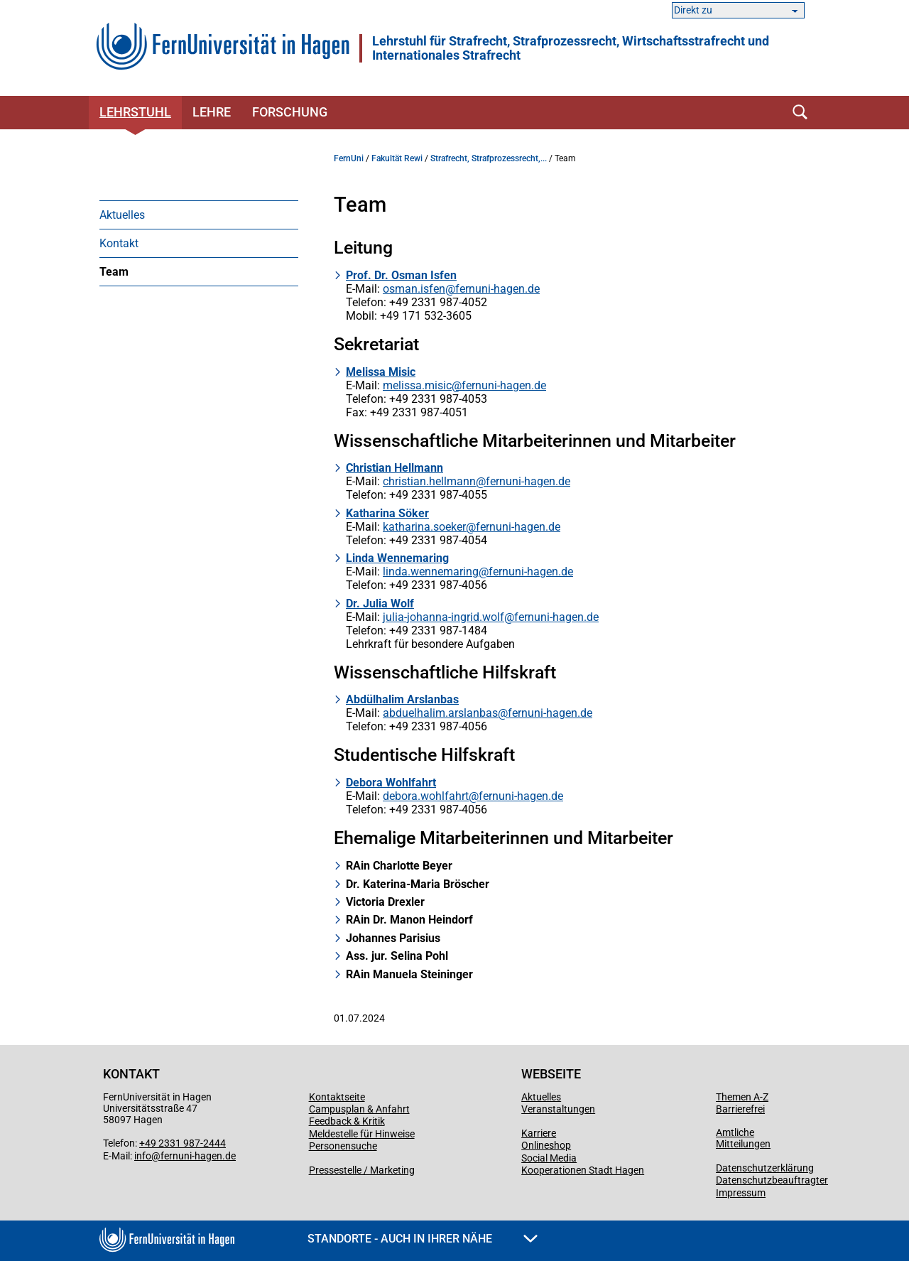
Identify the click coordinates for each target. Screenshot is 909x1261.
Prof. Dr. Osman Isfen (401, 275)
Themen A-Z (742, 1097)
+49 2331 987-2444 (182, 1143)
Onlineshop (546, 1145)
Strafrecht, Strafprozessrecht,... (488, 158)
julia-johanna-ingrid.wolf (443, 617)
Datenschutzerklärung (765, 1168)
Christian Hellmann (394, 468)
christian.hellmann (429, 481)
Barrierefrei (740, 1109)
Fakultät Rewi (397, 158)
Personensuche (343, 1146)
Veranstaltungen (558, 1109)
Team (114, 271)
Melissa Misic (380, 372)
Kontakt (118, 243)
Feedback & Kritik (347, 1121)
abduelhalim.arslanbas (440, 713)
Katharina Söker (387, 513)
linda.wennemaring (431, 571)
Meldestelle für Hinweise (362, 1134)
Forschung (289, 111)
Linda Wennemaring (397, 558)
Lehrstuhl (135, 111)
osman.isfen (414, 289)
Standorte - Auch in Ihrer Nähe (422, 1238)
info (142, 1156)
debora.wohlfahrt (426, 796)
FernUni (349, 158)
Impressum (741, 1192)
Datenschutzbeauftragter (772, 1180)
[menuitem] (198, 214)
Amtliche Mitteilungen (743, 1138)
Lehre (211, 111)
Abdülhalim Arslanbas (402, 699)
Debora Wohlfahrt (391, 782)
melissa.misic (417, 385)
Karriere (538, 1133)
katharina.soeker (424, 527)
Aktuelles (122, 215)
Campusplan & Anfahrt (359, 1109)
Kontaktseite (337, 1097)
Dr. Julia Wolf (380, 603)
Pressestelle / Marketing (362, 1170)
